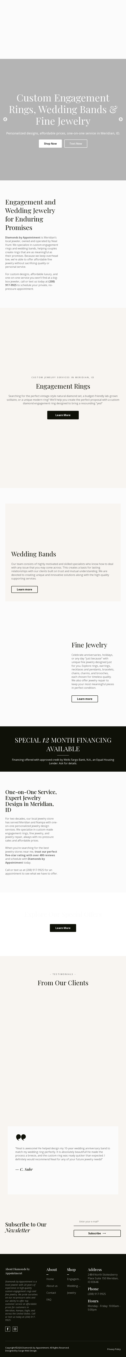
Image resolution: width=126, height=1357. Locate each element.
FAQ (48, 1299)
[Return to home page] (21, 1271)
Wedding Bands (74, 1286)
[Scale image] (12, 1205)
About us (52, 1286)
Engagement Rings (74, 1279)
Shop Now (50, 143)
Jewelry (71, 1293)
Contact (51, 1293)
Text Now (75, 143)
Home (50, 1279)
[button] (63, 415)
